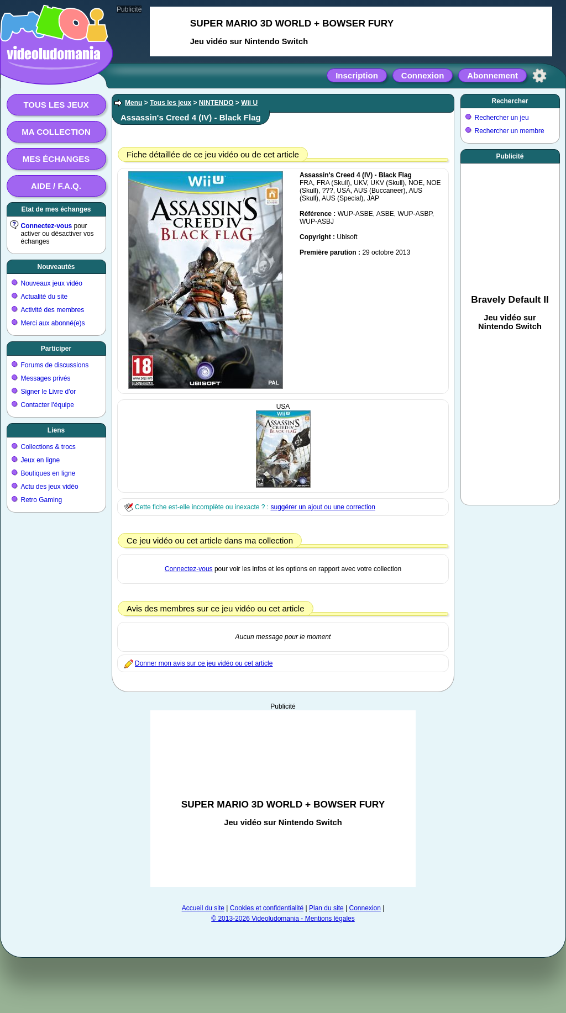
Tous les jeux (55, 104)
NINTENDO (216, 103)
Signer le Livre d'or (48, 391)
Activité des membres (53, 310)
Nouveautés (56, 267)
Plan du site (326, 908)
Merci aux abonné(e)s (53, 323)
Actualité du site (44, 296)
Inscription (357, 75)
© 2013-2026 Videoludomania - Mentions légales (282, 918)
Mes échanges (56, 158)
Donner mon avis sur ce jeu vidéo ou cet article (203, 663)
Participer (56, 348)
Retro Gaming (41, 500)
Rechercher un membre (509, 131)
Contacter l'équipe (47, 405)
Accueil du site (203, 908)
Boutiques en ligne (48, 473)
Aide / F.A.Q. (56, 186)
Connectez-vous (46, 226)
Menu (133, 103)
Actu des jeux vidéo (49, 486)
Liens (56, 430)
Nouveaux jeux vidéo (51, 283)
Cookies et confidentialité (266, 908)
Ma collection (56, 131)
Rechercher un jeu (502, 118)
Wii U (249, 103)
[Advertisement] (283, 798)
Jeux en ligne (40, 460)
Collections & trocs (48, 447)
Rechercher (509, 101)
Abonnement (492, 75)
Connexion (422, 75)
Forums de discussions (55, 365)
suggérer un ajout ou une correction (322, 507)
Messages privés (46, 378)
